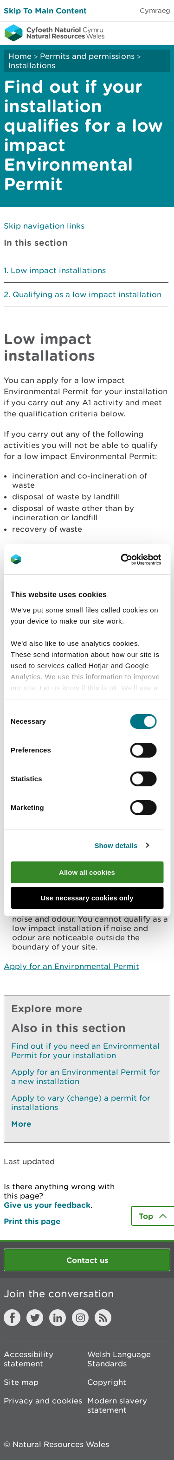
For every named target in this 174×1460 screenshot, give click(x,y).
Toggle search (135, 32)
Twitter (34, 1317)
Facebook (12, 1317)
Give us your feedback (47, 1204)
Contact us (87, 1260)
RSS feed (103, 1317)
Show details (115, 845)
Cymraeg (155, 10)
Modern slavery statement (117, 1405)
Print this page (32, 1221)
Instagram (80, 1317)
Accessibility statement (28, 1359)
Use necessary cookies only (86, 898)
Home (20, 56)
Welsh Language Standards (119, 1359)
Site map (21, 1382)
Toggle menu (161, 32)
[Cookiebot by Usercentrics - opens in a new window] (136, 559)
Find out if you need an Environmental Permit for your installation (85, 1050)
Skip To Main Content (45, 10)
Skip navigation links (44, 225)
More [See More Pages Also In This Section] (21, 1123)
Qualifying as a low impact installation (87, 294)
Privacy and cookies (43, 1400)
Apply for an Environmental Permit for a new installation (85, 1076)
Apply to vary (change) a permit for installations (80, 1102)
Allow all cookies (87, 872)
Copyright (106, 1382)
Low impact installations (58, 270)
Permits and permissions (87, 56)
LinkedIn (57, 1317)
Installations (31, 65)
